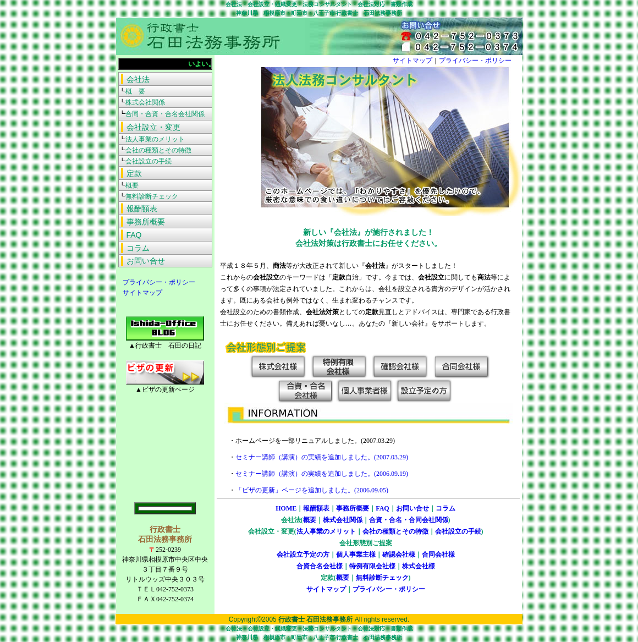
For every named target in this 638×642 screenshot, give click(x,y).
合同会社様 (438, 554)
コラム (445, 508)
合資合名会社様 (319, 566)
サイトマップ (139, 293)
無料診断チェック (382, 577)
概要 (309, 520)
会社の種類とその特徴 (395, 531)
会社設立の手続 (458, 531)
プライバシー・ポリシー (155, 282)
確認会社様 (398, 554)
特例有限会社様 (372, 566)
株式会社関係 (342, 520)
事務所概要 (352, 508)
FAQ (382, 508)
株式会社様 (418, 566)
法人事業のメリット (326, 531)
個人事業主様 (356, 554)
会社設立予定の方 (303, 554)
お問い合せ (412, 508)
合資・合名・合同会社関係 (408, 520)
